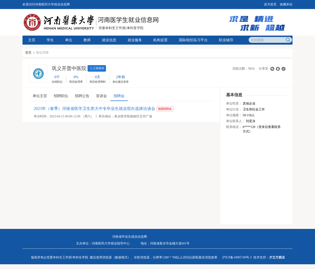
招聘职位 (61, 96)
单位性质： (234, 103)
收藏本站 (286, 4)
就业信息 (109, 40)
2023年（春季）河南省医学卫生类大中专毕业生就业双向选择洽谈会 (94, 108)
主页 (31, 40)
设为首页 (270, 4)
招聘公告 (82, 96)
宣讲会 (101, 96)
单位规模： (234, 115)
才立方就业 (277, 257)
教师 (87, 40)
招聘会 (119, 96)
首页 (28, 52)
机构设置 (160, 40)
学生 (50, 40)
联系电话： (234, 127)
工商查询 (97, 68)
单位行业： (234, 109)
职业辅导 (226, 40)
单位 (68, 40)
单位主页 (40, 96)
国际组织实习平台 (193, 40)
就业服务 (135, 40)
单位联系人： (235, 121)
